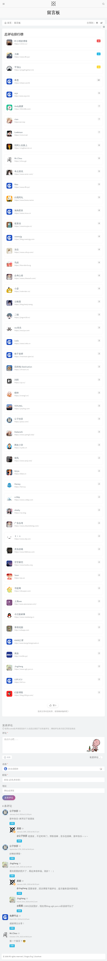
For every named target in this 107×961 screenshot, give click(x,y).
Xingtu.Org (28, 956)
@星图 (20, 905)
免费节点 (14, 915)
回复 (12, 823)
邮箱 (5, 775)
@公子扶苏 (22, 835)
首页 (8, 22)
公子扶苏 (14, 811)
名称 (5, 764)
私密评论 (94, 757)
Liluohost (37, 956)
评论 (5, 733)
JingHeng (14, 863)
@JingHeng (22, 888)
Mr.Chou (13, 933)
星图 (19, 828)
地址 (4, 786)
